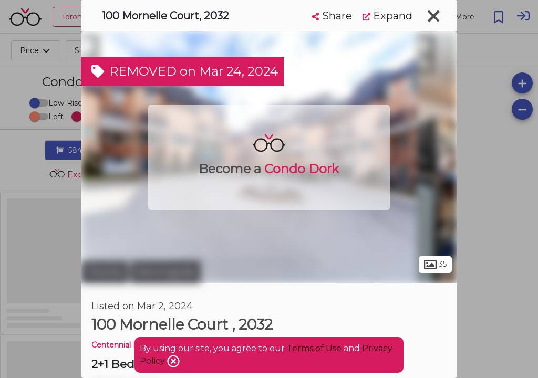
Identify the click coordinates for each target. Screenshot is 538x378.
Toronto (104, 272)
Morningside (165, 272)
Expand (387, 15)
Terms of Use (314, 348)
